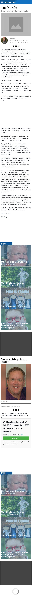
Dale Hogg (12, 38)
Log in (21, 435)
